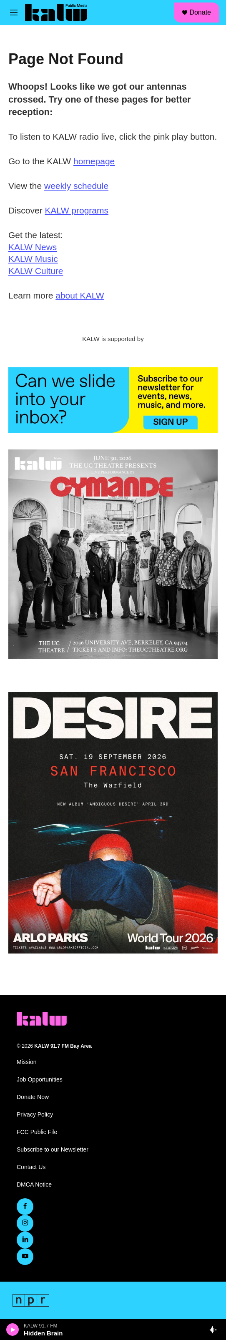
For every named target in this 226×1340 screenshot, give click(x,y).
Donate (200, 12)
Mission (26, 1062)
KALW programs (77, 210)
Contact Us (31, 1167)
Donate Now (33, 1097)
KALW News (32, 247)
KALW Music (33, 258)
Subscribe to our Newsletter (52, 1150)
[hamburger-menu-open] (14, 12)
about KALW (79, 295)
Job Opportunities (40, 1080)
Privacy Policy (35, 1115)
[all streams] (215, 1329)
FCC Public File (37, 1132)
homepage (94, 161)
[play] (13, 1329)
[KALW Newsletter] (113, 400)
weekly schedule (76, 186)
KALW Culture (35, 271)
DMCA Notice (34, 1185)
